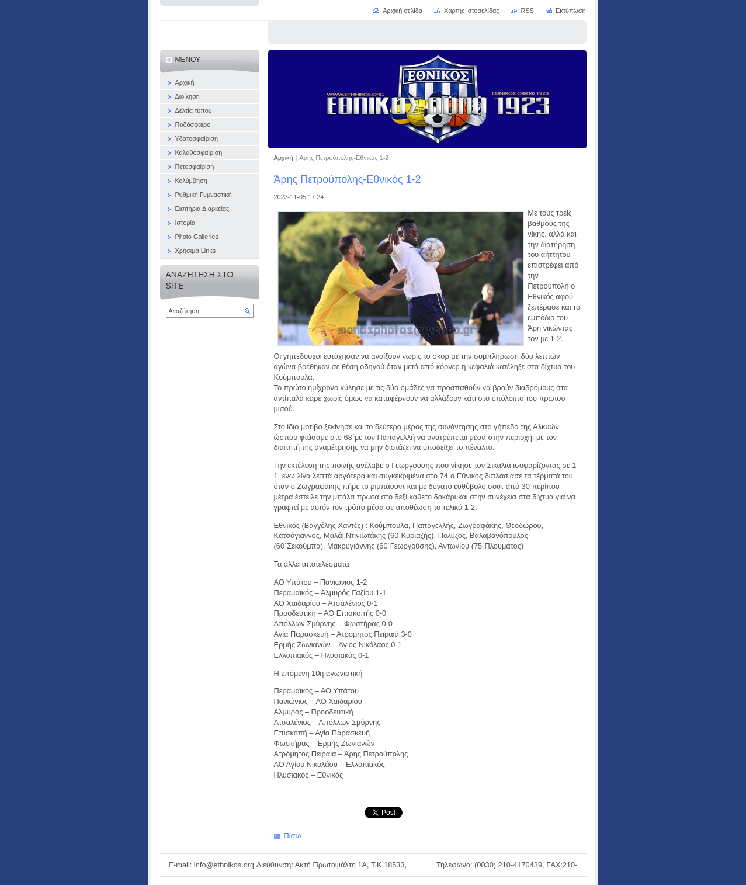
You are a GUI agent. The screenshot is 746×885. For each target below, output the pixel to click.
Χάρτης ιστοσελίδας (471, 10)
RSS (527, 10)
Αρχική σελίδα (402, 10)
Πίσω (292, 835)
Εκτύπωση (571, 10)
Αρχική (284, 157)
